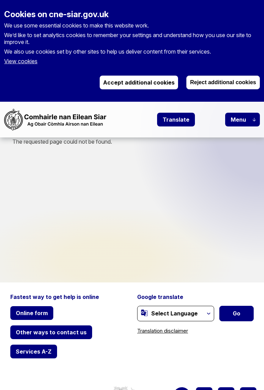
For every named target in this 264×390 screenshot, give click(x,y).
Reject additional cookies (223, 82)
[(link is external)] (144, 313)
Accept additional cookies (139, 82)
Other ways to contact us (51, 332)
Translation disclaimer (162, 330)
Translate (176, 119)
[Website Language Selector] (175, 313)
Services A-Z (34, 351)
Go (236, 313)
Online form (32, 313)
